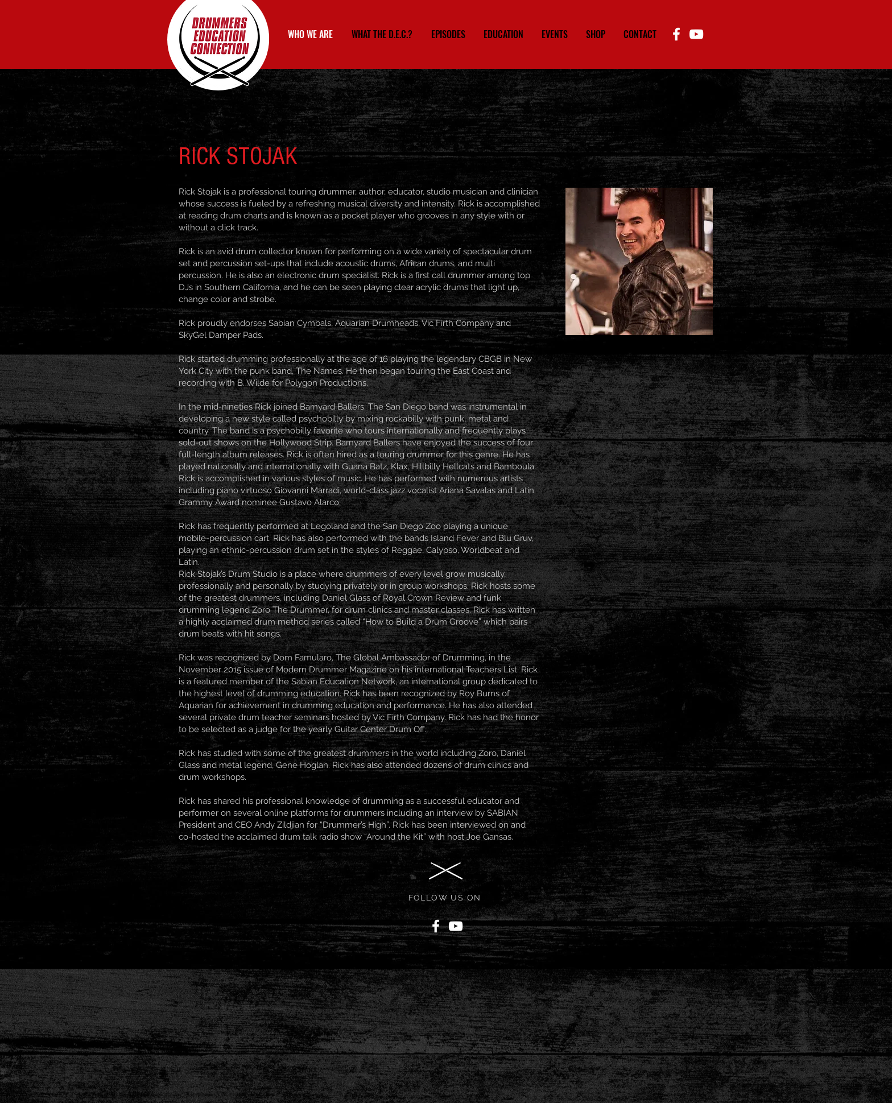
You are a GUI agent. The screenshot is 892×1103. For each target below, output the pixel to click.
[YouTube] (696, 34)
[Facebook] (676, 34)
